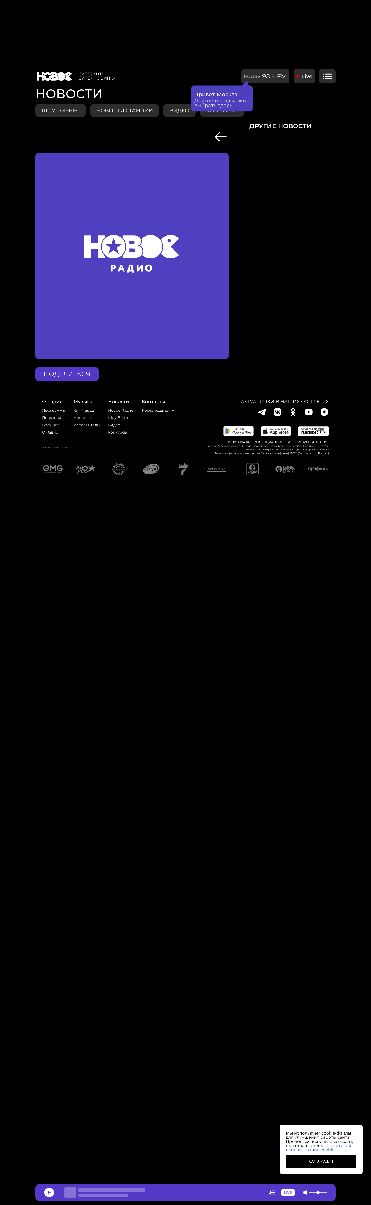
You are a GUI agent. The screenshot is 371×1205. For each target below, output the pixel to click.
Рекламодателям (158, 410)
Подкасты (51, 417)
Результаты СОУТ (313, 442)
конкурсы (222, 110)
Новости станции (124, 110)
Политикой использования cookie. (318, 1147)
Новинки (82, 417)
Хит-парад (84, 410)
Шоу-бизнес (61, 110)
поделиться (67, 374)
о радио (52, 401)
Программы (53, 410)
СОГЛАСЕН (321, 1161)
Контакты (153, 401)
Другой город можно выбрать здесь (222, 101)
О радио (50, 432)
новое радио (121, 410)
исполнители (87, 425)
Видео (114, 425)
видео (179, 110)
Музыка (83, 401)
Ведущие (51, 425)
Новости (118, 401)
